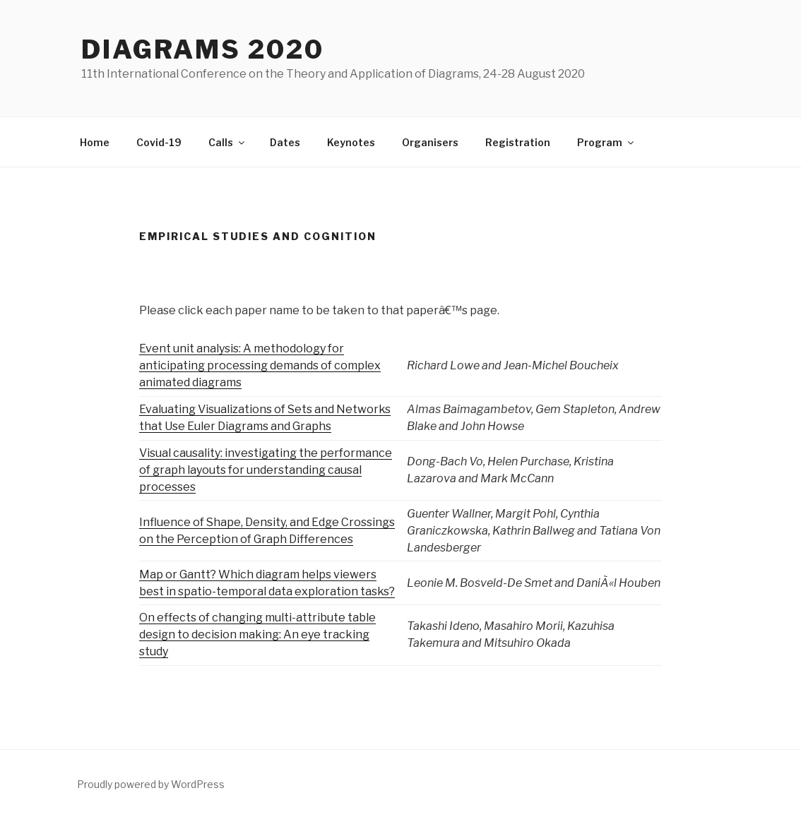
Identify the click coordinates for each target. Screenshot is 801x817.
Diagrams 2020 (202, 49)
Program (606, 142)
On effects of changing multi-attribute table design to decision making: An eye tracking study (257, 634)
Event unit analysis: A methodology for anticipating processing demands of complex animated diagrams (260, 365)
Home (94, 142)
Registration (517, 142)
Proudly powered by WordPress (151, 784)
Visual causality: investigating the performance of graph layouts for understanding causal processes (265, 470)
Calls (227, 142)
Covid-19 (159, 142)
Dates (285, 142)
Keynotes (351, 142)
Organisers (430, 142)
